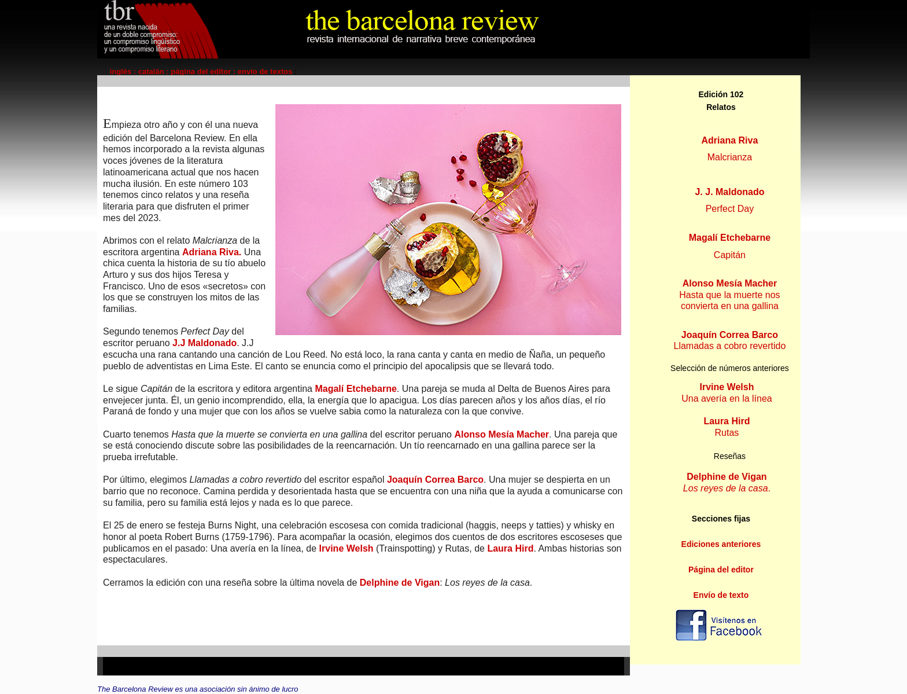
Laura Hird (510, 548)
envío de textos (266, 71)
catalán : (153, 71)
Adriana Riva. (211, 252)
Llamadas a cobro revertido (730, 340)
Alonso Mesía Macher (501, 434)
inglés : (124, 71)
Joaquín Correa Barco (435, 479)
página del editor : (204, 71)
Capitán (730, 255)
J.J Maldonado (204, 343)
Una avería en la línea (726, 398)
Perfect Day (730, 209)
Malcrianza (729, 157)
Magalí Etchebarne (354, 389)
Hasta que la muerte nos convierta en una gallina (729, 294)
